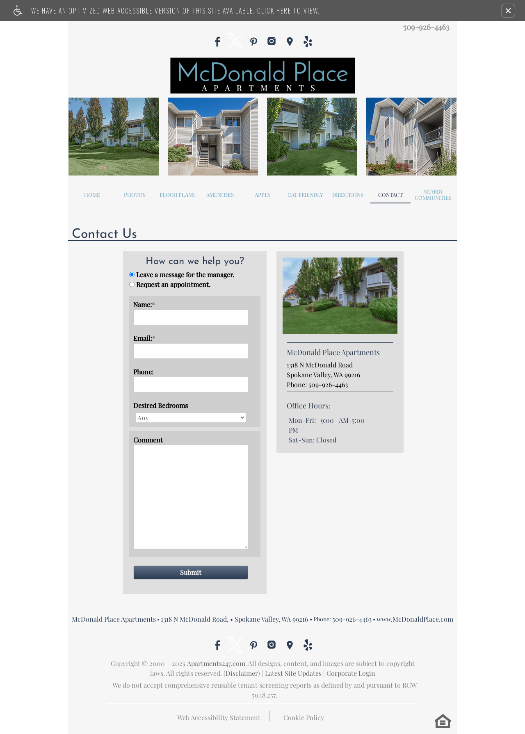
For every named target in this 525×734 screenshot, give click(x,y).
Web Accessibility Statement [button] (218, 717)
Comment (148, 439)
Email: (144, 338)
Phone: (143, 371)
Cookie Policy (303, 717)
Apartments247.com (216, 663)
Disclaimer (242, 673)
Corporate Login (350, 673)
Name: (144, 305)
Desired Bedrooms (160, 405)
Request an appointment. (173, 284)
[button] (508, 10)
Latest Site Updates (293, 673)
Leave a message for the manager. (185, 274)
